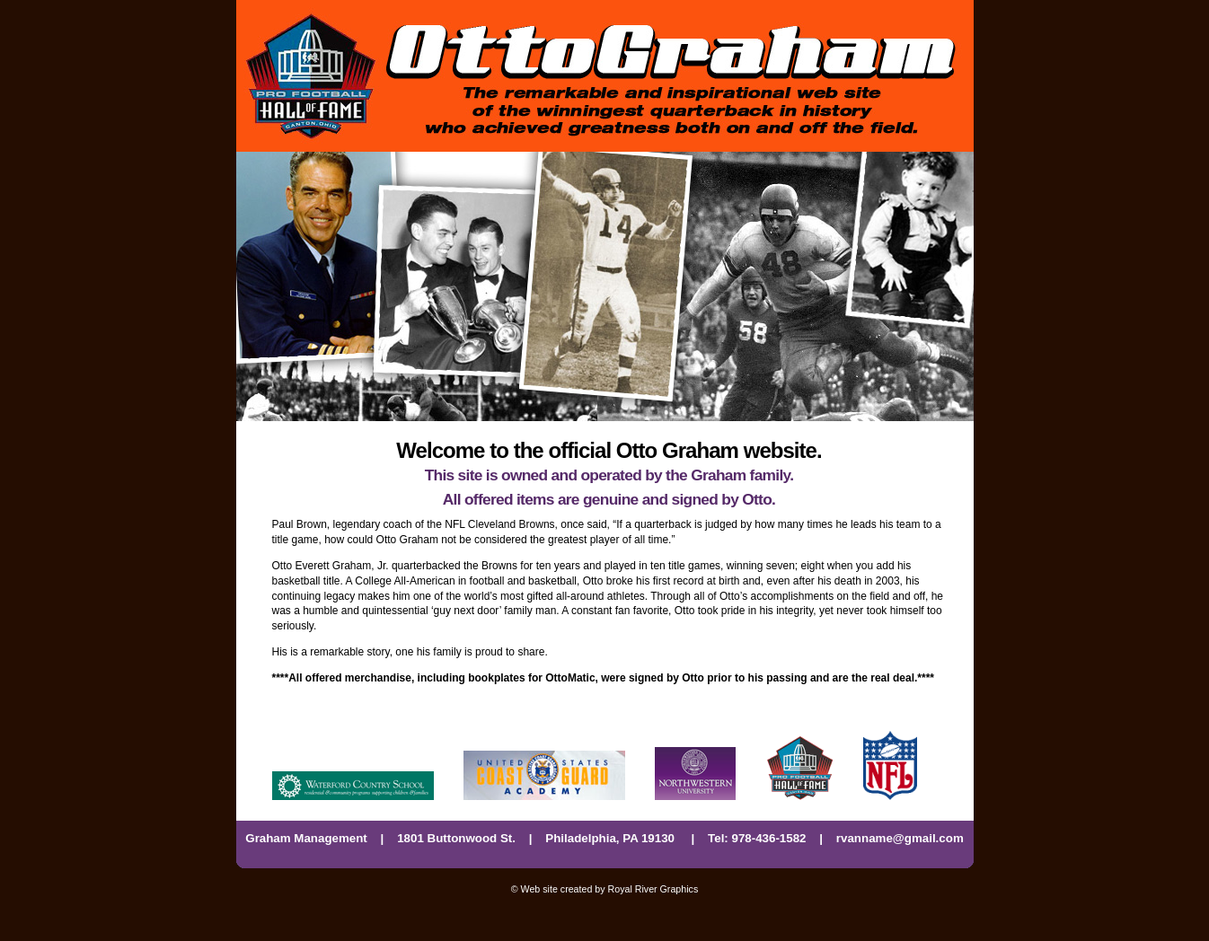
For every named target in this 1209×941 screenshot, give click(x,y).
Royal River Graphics (653, 889)
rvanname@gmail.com (900, 838)
